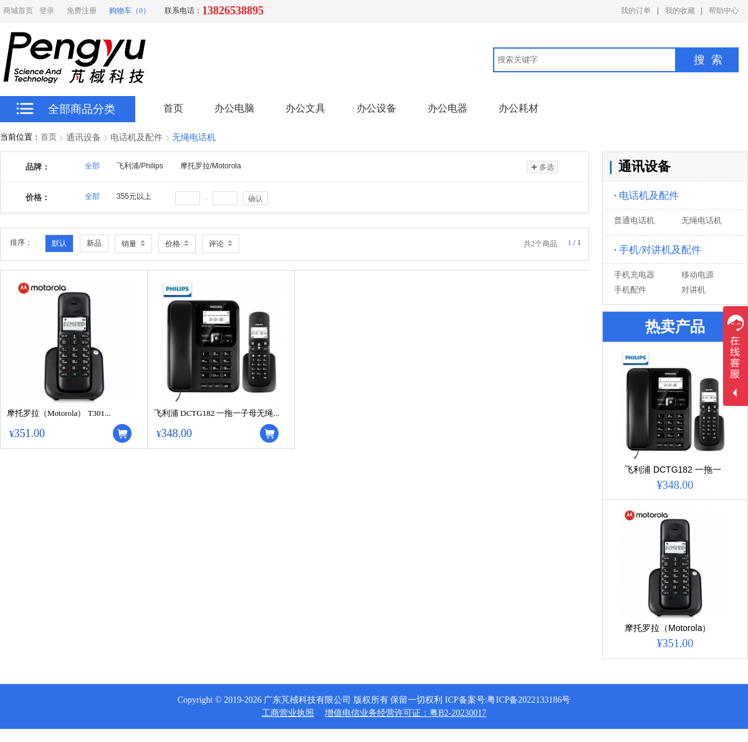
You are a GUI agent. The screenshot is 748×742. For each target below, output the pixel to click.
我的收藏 (680, 10)
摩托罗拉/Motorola (210, 165)
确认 (255, 199)
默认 (59, 243)
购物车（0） (129, 10)
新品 (94, 243)
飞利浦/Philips (140, 165)
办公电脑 (234, 108)
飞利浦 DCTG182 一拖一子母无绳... (216, 413)
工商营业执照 (288, 713)
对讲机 (693, 289)
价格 (177, 243)
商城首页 (18, 10)
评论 (221, 243)
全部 (92, 165)
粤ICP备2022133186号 (528, 700)
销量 (133, 243)
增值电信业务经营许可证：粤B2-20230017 (405, 713)
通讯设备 (83, 137)
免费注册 (82, 10)
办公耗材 (519, 108)
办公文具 (305, 108)
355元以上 (134, 196)
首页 (49, 137)
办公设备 (376, 108)
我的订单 (636, 10)
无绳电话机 (194, 137)
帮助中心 (724, 10)
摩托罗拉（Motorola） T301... (59, 413)
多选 (542, 167)
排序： (21, 242)
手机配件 (630, 289)
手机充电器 (634, 274)
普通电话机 (634, 220)
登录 (46, 10)
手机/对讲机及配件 (657, 249)
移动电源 (697, 274)
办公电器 (447, 108)
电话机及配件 (136, 137)
